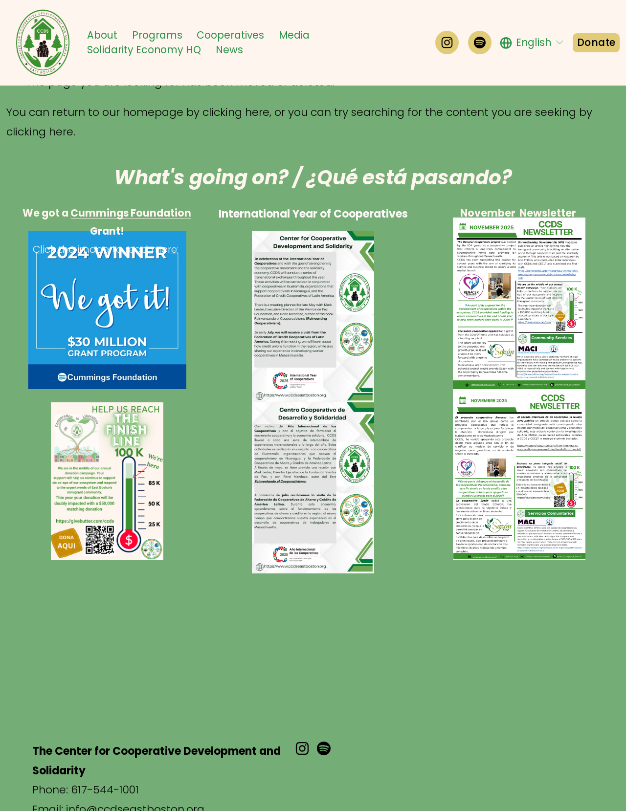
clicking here (235, 112)
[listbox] (532, 42)
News (229, 50)
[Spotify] (480, 42)
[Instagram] (447, 42)
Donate (596, 42)
